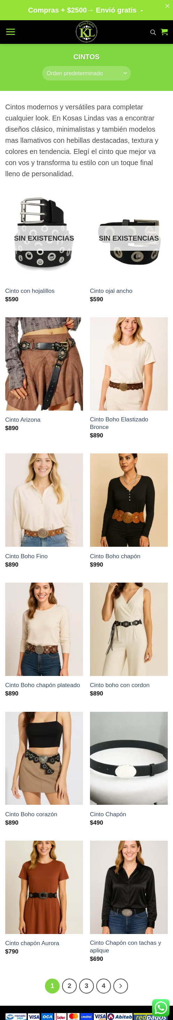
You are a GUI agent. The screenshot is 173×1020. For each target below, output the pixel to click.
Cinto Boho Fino (26, 551)
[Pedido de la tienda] (86, 69)
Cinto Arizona (22, 415)
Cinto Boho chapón (115, 551)
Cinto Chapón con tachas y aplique (125, 942)
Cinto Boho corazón (31, 810)
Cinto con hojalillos (30, 286)
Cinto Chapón (108, 810)
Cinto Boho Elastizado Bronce (119, 419)
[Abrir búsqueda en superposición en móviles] (153, 27)
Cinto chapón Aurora (32, 939)
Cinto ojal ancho (111, 286)
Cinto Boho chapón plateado (42, 681)
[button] (10, 27)
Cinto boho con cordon (120, 681)
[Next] (120, 981)
